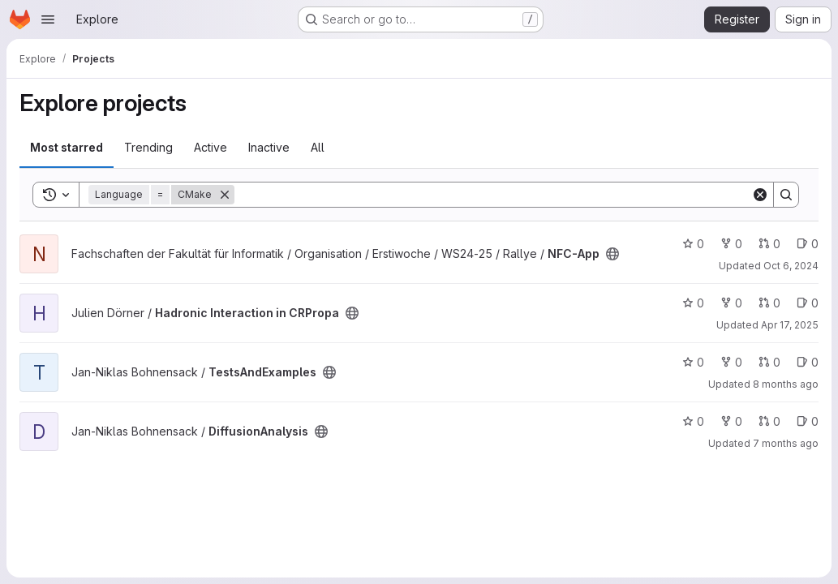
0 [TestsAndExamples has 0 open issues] (808, 362)
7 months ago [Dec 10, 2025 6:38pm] (786, 443)
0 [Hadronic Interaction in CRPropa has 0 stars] (693, 303)
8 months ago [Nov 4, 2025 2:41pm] (786, 384)
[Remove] (224, 194)
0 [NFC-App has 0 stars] (693, 244)
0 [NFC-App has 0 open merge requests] (769, 244)
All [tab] (317, 147)
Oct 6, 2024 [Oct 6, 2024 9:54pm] (791, 266)
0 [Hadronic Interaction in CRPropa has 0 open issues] (808, 303)
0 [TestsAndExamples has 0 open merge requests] (769, 362)
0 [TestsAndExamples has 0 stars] (693, 362)
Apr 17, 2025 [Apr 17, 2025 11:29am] (790, 325)
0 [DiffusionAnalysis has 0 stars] (693, 421)
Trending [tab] (148, 147)
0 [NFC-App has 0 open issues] (808, 244)
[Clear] (760, 194)
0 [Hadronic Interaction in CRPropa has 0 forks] (731, 303)
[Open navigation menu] (48, 19)
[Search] (493, 194)
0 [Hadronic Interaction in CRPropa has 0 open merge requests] (769, 303)
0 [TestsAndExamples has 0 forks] (731, 362)
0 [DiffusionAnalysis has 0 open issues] (808, 421)
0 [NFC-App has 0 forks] (731, 244)
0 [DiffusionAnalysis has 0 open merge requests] (769, 421)
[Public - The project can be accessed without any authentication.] (612, 253)
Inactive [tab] (269, 147)
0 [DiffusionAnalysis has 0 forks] (731, 421)
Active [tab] (210, 147)
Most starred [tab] (66, 147)
